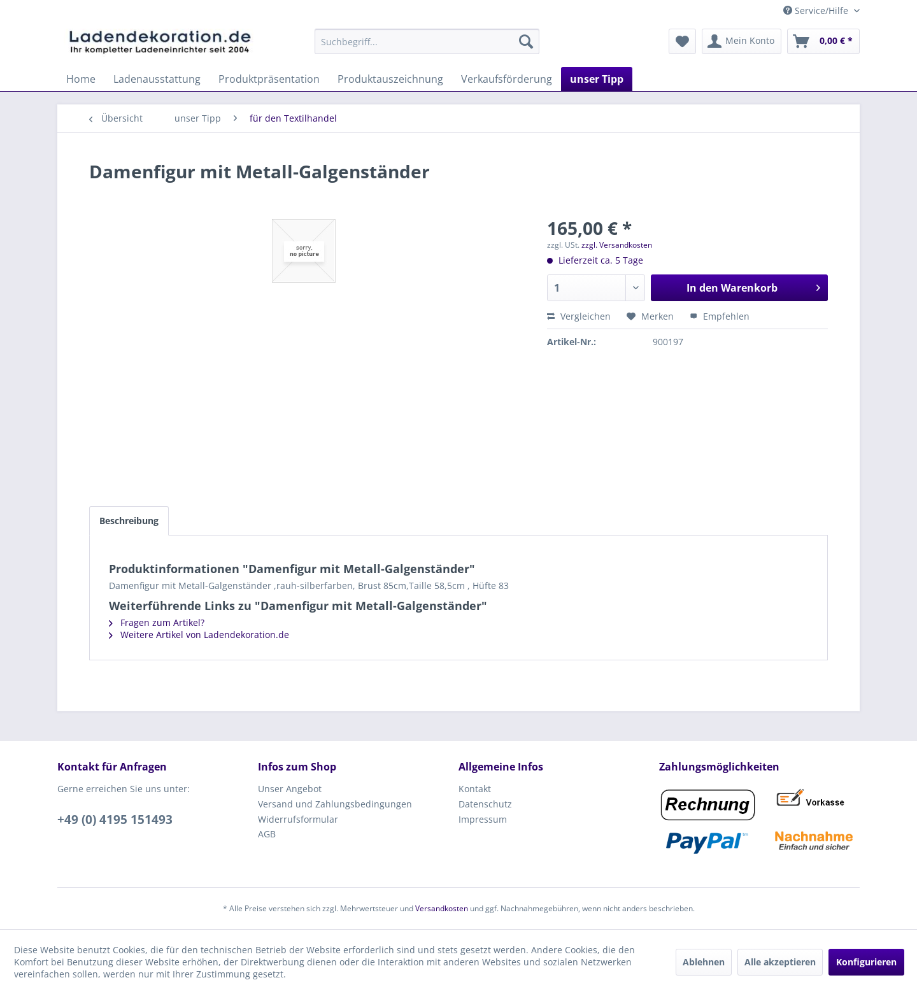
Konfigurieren (866, 962)
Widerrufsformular (298, 819)
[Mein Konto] (741, 41)
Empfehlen (720, 316)
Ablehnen (704, 962)
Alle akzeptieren (780, 962)
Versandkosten (441, 908)
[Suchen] (526, 41)
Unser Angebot (290, 789)
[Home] (80, 79)
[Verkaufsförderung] (506, 79)
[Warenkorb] (823, 41)
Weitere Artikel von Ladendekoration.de (199, 634)
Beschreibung (129, 521)
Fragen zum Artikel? (156, 622)
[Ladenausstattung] (157, 79)
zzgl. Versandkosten (616, 244)
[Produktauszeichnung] (390, 79)
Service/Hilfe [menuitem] (817, 10)
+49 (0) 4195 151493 (115, 819)
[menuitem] (427, 41)
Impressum (482, 819)
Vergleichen (579, 316)
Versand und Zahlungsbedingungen (335, 804)
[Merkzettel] (682, 41)
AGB (267, 834)
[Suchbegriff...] (427, 41)
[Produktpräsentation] (269, 79)
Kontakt (474, 789)
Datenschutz (485, 804)
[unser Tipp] (596, 79)
